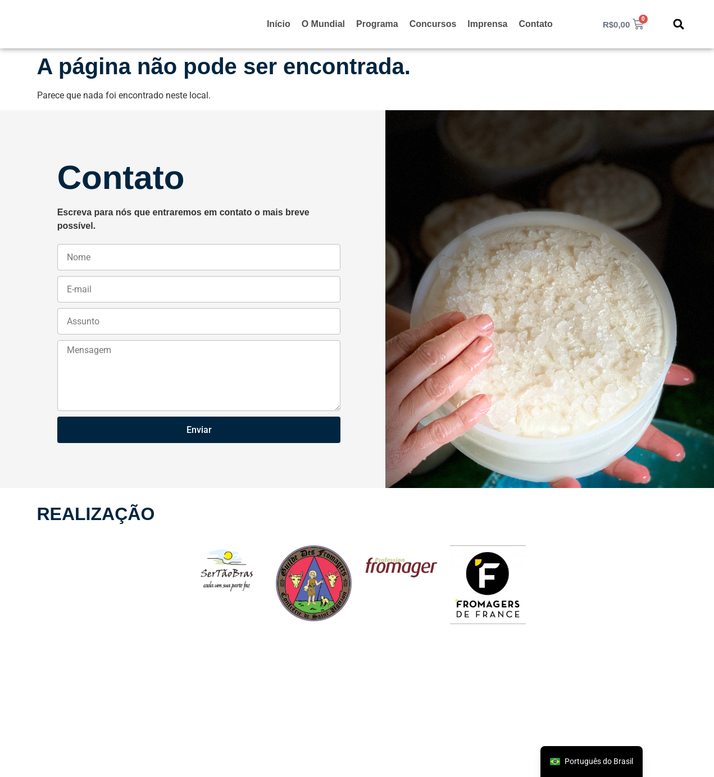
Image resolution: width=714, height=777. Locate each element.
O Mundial (323, 24)
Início (278, 24)
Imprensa (487, 24)
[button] (679, 24)
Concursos (433, 24)
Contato (535, 24)
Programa (377, 24)
